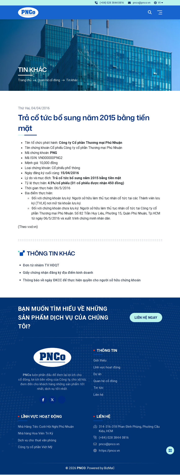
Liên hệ (98, 395)
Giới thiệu (99, 361)
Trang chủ (24, 80)
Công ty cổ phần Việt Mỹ (35, 447)
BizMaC (109, 468)
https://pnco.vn (109, 451)
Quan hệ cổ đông (49, 80)
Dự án (97, 374)
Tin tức (98, 388)
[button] (158, 2)
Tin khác (72, 80)
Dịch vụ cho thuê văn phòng (37, 441)
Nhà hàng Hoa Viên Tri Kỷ (35, 434)
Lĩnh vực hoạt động (106, 368)
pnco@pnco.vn (109, 444)
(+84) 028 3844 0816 (114, 438)
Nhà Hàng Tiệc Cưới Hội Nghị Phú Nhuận (46, 427)
